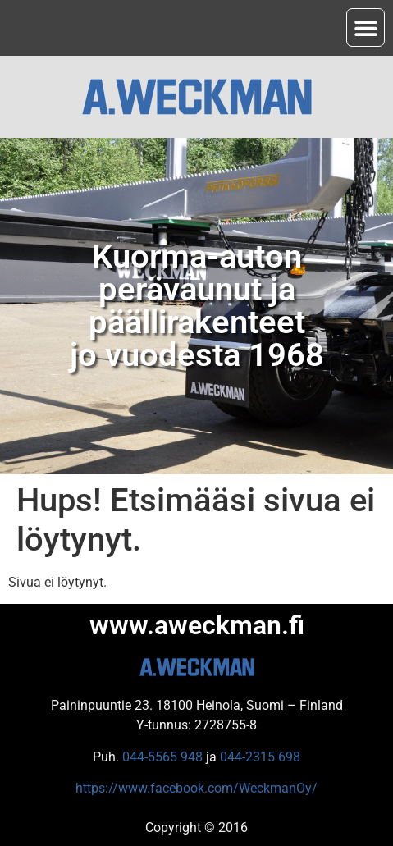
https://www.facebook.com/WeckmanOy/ (196, 788)
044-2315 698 (260, 757)
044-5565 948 (162, 757)
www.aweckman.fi (196, 625)
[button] (365, 27)
